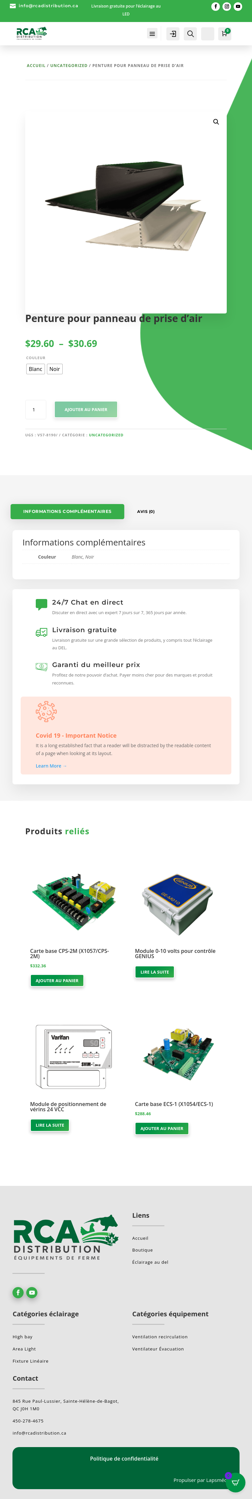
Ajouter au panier (86, 409)
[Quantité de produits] (36, 410)
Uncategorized (69, 65)
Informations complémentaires (67, 511)
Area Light (24, 1349)
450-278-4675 (28, 1421)
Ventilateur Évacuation (158, 1349)
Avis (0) (146, 511)
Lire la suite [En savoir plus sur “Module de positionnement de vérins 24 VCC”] (50, 1125)
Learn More (51, 766)
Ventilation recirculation (160, 1337)
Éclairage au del (150, 1262)
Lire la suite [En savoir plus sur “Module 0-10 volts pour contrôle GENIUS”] (154, 972)
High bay (22, 1337)
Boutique (142, 1250)
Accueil (36, 65)
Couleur (36, 357)
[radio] (36, 369)
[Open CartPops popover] (235, 1482)
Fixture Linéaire (30, 1361)
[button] (216, 122)
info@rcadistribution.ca (48, 5)
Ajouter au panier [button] (57, 980)
